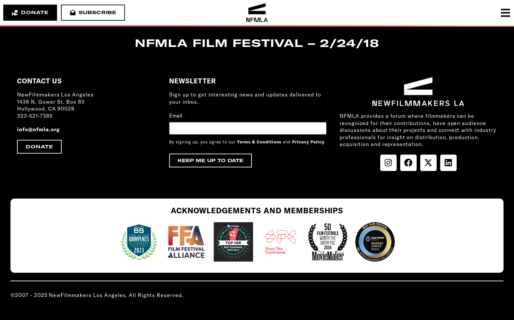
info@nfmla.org (38, 129)
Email (177, 115)
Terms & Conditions (259, 141)
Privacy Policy (308, 141)
